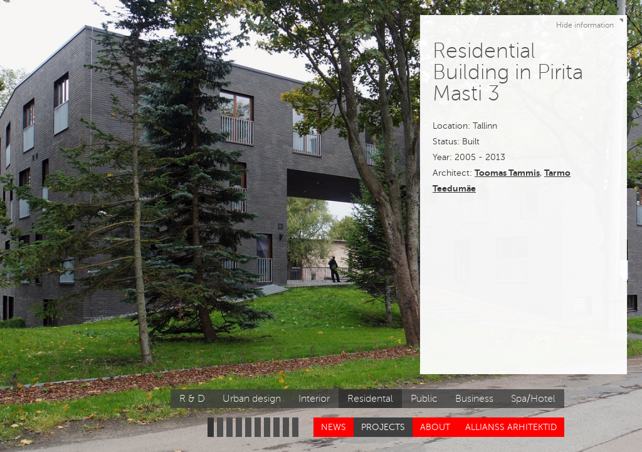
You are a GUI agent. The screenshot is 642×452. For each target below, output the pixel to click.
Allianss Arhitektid (511, 427)
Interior (314, 398)
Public (424, 398)
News (333, 427)
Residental (370, 398)
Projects (383, 427)
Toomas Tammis (507, 173)
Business (474, 398)
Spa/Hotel (533, 398)
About (435, 427)
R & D (192, 398)
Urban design (252, 398)
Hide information (591, 23)
